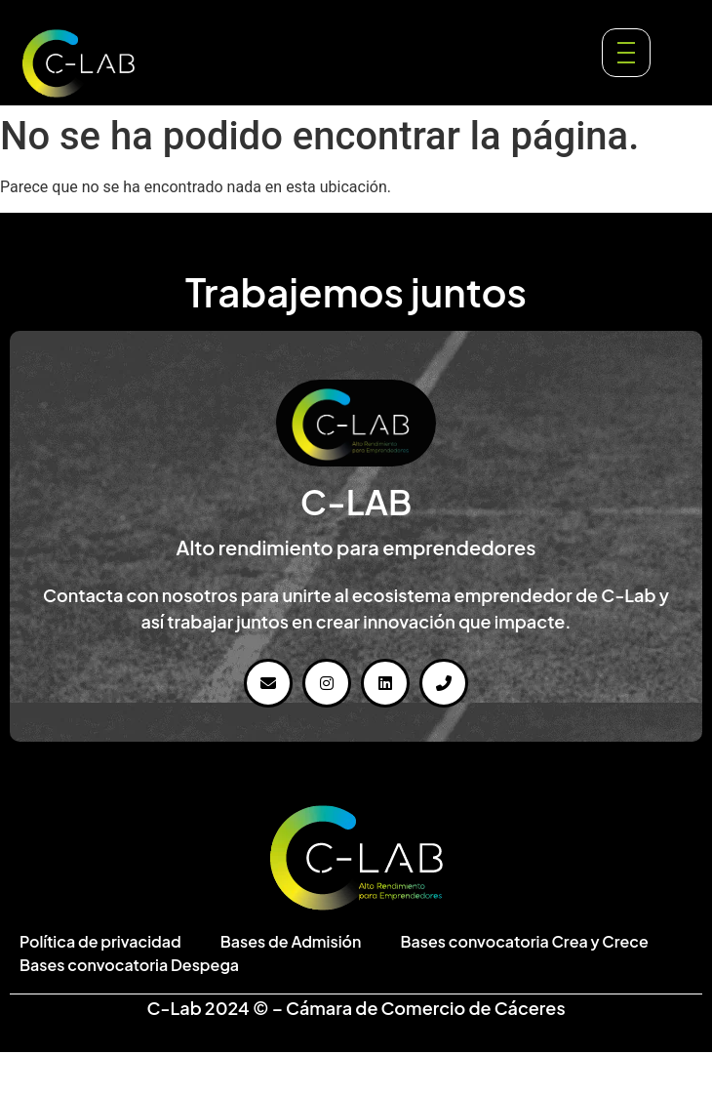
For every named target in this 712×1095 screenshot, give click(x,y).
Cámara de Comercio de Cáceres (426, 1007)
